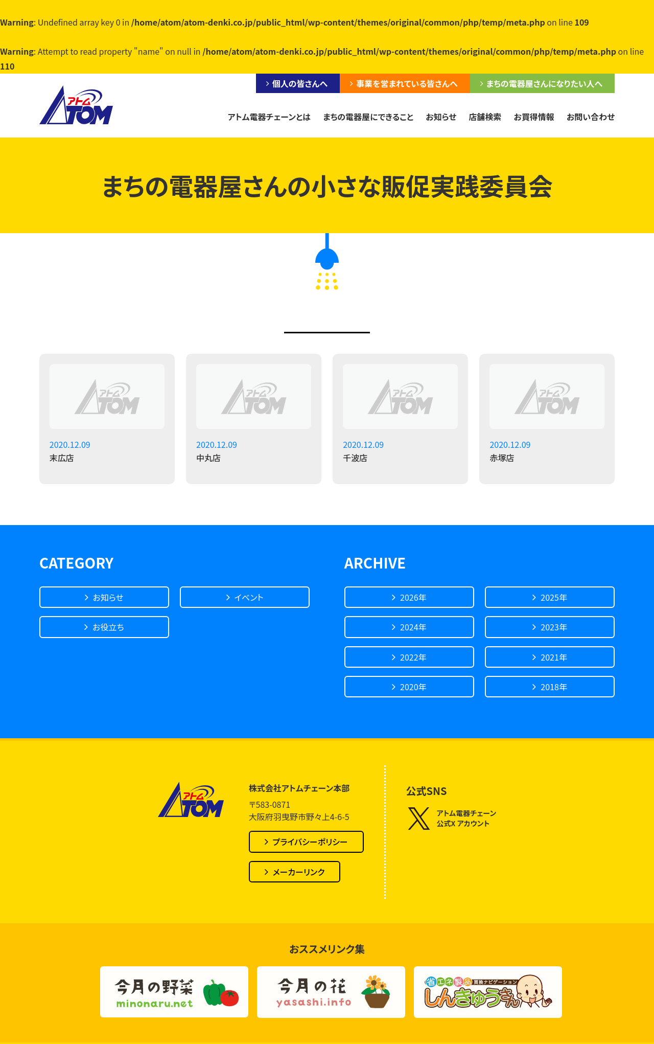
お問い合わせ (591, 116)
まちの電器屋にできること (368, 116)
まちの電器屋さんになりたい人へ (544, 83)
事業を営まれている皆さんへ (406, 83)
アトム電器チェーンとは (268, 116)
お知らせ (441, 116)
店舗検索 (485, 116)
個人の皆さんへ (300, 83)
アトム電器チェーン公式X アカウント (451, 818)
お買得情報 (533, 116)
